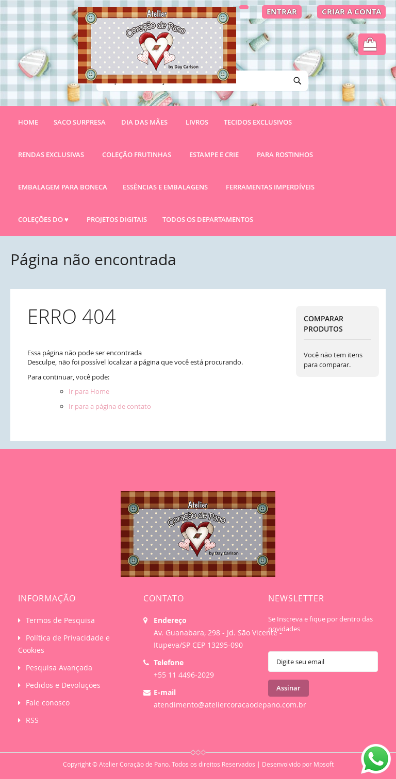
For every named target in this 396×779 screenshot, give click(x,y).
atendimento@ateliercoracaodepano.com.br (230, 704)
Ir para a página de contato (110, 406)
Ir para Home (89, 391)
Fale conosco (48, 702)
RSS (32, 720)
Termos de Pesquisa (60, 620)
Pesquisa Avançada (59, 667)
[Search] (297, 81)
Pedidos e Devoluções (63, 685)
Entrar (282, 11)
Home (28, 122)
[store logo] (157, 50)
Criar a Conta (351, 11)
